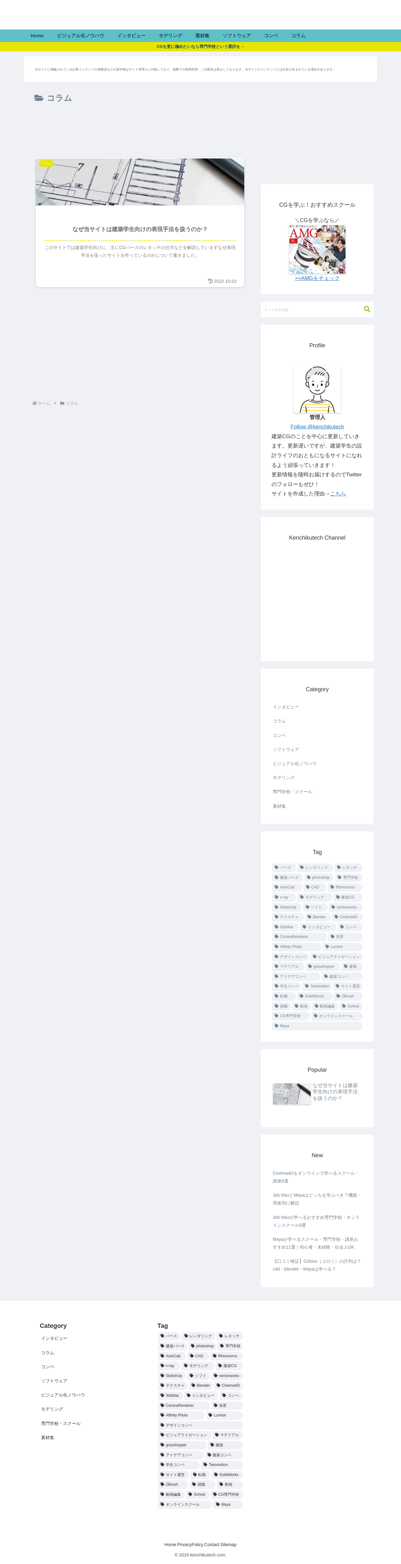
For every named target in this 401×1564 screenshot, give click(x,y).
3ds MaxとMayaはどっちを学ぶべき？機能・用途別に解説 (317, 1199)
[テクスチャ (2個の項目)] (288, 917)
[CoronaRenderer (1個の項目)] (299, 937)
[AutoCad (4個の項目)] (287, 887)
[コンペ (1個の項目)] (350, 927)
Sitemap (236, 1544)
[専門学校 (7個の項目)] (348, 877)
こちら (338, 494)
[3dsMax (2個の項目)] (285, 927)
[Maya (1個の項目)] (317, 1026)
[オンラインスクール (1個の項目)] (336, 1016)
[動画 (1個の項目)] (301, 1006)
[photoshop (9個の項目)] (319, 877)
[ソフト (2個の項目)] (315, 907)
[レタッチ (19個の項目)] (348, 867)
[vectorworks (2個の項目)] (345, 907)
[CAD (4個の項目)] (315, 887)
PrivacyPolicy (188, 1544)
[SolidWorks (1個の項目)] (315, 996)
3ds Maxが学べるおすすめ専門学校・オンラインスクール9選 (316, 1221)
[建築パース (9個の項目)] (287, 877)
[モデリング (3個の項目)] (315, 897)
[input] (317, 309)
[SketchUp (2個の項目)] (287, 907)
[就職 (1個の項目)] (281, 1006)
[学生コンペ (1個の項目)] (286, 986)
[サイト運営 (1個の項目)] (347, 986)
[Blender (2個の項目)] (318, 917)
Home (162, 1544)
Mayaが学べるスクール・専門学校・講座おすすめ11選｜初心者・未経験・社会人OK (315, 1243)
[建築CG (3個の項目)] (348, 897)
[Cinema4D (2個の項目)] (347, 917)
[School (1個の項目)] (351, 1006)
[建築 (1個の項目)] (351, 966)
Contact (214, 1544)
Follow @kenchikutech (317, 427)
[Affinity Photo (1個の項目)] (297, 947)
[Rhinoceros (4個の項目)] (345, 887)
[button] (364, 309)
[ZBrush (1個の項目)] (348, 996)
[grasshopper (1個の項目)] (323, 966)
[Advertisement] (140, 131)
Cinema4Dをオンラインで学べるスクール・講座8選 (316, 1177)
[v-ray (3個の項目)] (284, 897)
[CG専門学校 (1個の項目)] (291, 1016)
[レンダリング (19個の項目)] (315, 867)
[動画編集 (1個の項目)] (325, 1006)
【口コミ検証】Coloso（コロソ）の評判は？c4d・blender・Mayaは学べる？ (317, 1265)
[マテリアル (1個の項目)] (288, 966)
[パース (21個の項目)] (284, 867)
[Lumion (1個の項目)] (342, 947)
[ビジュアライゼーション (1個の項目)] (336, 957)
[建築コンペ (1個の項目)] (342, 976)
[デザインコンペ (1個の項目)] (290, 957)
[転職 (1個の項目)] (284, 996)
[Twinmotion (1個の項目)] (317, 986)
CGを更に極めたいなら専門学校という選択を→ (200, 46)
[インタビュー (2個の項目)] (318, 927)
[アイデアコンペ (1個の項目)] (296, 976)
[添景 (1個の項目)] (345, 937)
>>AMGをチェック (317, 278)
